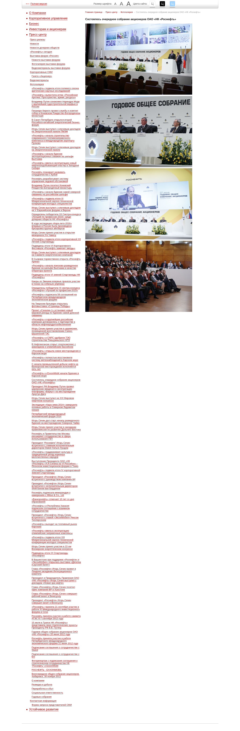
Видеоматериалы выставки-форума (51, 68)
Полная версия (39, 3)
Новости (34, 43)
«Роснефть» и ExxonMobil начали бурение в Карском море (55, 374)
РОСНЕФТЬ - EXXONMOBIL (47, 670)
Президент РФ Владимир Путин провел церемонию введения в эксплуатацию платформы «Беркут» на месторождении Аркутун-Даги (53, 390)
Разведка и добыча (42, 684)
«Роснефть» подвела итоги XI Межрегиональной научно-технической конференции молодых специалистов (52, 201)
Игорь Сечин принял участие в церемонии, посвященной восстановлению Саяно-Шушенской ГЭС (55, 331)
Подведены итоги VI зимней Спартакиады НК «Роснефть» (56, 275)
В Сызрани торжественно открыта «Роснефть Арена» (56, 260)
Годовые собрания (42, 696)
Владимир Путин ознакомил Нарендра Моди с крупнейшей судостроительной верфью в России (56, 104)
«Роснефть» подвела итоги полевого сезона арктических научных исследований (55, 89)
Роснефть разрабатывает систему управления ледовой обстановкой (50, 179)
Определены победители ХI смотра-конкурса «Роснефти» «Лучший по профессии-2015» (56, 289)
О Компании (37, 13)
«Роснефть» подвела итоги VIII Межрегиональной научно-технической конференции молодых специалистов (52, 540)
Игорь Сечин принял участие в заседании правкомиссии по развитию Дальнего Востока (56, 428)
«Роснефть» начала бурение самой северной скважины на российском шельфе (56, 193)
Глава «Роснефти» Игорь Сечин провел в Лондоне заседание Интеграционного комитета (54, 571)
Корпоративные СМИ (41, 72)
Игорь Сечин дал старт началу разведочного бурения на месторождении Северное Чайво (56, 421)
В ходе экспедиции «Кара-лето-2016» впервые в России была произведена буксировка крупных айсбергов (52, 226)
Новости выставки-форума (46, 60)
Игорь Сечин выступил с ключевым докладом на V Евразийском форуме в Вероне (56, 208)
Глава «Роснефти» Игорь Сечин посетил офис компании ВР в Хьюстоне (53, 588)
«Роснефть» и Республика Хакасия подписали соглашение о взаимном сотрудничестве (51, 508)
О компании (38, 680)
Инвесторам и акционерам (47, 29)
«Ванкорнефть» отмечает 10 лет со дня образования (53, 500)
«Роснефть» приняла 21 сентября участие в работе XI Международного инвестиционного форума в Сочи (56, 609)
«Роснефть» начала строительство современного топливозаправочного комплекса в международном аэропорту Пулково (53, 139)
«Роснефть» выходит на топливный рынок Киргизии (54, 525)
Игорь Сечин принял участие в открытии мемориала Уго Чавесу (53, 233)
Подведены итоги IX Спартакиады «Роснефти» (50, 554)
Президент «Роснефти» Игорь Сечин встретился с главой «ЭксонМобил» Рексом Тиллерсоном (55, 517)
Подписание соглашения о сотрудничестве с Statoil (56, 648)
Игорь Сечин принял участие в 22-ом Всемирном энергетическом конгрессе (52, 547)
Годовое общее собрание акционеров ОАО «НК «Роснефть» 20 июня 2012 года (55, 633)
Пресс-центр (38, 34)
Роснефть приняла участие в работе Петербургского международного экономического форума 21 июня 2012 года (55, 641)
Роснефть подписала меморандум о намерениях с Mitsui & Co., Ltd (51, 493)
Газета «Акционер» (42, 76)
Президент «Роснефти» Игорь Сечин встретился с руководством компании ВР (53, 478)
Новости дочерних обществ (45, 47)
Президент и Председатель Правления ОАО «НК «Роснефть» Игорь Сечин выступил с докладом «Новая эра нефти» (55, 580)
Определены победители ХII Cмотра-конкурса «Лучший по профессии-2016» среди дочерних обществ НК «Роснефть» (56, 217)
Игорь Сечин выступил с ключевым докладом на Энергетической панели (56, 148)
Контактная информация (43, 701)
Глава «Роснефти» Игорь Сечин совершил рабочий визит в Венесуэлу (54, 594)
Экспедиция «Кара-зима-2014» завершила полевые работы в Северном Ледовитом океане (54, 407)
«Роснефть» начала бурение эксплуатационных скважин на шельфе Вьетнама (53, 156)
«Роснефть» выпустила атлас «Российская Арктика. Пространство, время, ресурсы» (55, 96)
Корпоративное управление (48, 18)
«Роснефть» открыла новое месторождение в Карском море (56, 352)
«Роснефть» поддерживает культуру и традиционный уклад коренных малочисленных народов (52, 454)
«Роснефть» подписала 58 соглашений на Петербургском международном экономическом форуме (54, 297)
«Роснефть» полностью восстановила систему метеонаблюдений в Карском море (55, 358)
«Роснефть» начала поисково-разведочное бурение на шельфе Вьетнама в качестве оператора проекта (55, 268)
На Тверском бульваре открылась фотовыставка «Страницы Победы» (51, 304)
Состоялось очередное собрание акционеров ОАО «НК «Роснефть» (56, 381)
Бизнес (34, 23)
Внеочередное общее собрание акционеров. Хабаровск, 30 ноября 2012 (56, 675)
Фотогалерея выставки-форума (48, 64)
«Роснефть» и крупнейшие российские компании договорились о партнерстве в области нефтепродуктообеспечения (53, 322)
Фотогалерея (37, 84)
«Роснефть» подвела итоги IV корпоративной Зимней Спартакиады (56, 471)
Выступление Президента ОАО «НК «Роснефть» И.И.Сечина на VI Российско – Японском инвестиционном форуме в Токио (55, 463)
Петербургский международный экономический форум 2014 (48, 415)
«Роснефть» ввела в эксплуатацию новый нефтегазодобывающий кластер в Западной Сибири (55, 165)
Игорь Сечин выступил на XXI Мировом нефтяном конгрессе (53, 399)
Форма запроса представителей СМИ (52, 705)
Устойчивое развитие (44, 709)
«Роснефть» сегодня (41, 51)
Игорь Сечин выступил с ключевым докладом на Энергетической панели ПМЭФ (56, 130)
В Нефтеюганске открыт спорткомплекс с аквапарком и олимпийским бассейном (54, 345)
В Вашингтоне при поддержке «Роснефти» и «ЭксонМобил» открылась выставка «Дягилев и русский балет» (56, 562)
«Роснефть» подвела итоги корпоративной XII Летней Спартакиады (56, 240)
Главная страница (93, 12)
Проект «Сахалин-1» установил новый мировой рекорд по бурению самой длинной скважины (55, 313)
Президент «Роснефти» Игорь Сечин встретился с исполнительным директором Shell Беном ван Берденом (55, 486)
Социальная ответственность (47, 692)
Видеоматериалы (39, 80)
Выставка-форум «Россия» (44, 56)
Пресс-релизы (37, 39)
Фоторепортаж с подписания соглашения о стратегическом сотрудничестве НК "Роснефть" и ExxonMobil (55, 663)
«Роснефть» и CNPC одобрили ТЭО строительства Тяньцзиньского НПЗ (51, 338)
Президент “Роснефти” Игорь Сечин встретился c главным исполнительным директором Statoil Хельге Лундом (53, 445)
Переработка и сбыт (42, 688)
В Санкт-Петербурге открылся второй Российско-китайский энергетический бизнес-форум (56, 122)
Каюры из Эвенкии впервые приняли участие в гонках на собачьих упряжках (56, 282)
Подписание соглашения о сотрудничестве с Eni (56, 655)
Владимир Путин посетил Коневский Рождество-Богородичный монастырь (52, 186)
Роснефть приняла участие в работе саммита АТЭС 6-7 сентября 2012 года (56, 617)
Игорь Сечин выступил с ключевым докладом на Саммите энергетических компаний (56, 253)
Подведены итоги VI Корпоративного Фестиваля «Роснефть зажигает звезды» (53, 247)
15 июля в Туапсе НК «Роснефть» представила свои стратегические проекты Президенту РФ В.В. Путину (55, 625)
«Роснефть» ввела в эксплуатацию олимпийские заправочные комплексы (52, 531)
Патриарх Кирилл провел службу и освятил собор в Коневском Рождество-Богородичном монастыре (56, 113)
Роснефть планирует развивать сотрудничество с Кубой (48, 173)
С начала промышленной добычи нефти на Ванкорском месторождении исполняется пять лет (55, 366)
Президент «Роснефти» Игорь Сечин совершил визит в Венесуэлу (51, 601)
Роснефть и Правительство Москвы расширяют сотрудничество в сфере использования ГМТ (51, 436)
